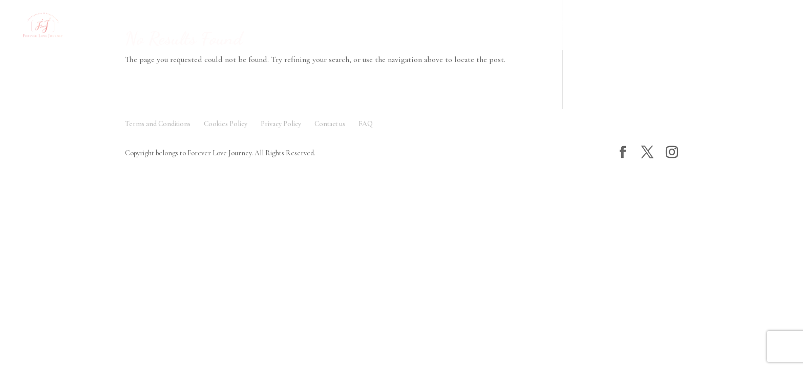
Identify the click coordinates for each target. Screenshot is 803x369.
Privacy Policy (281, 123)
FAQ (365, 123)
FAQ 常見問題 (356, 26)
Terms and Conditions (158, 123)
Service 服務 (282, 26)
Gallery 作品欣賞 (199, 26)
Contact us (329, 123)
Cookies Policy (225, 123)
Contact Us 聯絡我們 (635, 26)
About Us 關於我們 (433, 26)
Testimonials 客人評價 (531, 26)
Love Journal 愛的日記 (739, 26)
